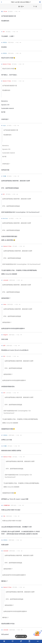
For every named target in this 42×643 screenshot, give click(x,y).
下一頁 (35, 6)
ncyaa (4, 125)
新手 (4, 345)
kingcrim (5, 334)
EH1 (4, 31)
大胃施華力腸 (6, 505)
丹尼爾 (4, 176)
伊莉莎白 (5, 42)
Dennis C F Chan (7, 64)
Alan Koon (5, 218)
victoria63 (5, 280)
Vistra (4, 304)
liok (4, 516)
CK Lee (5, 11)
